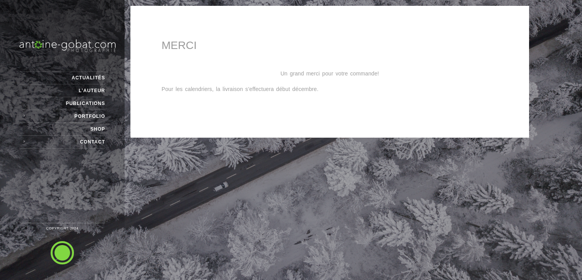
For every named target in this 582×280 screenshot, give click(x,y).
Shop (97, 129)
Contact (92, 142)
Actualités (88, 77)
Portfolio (89, 116)
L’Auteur (92, 90)
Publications (85, 103)
